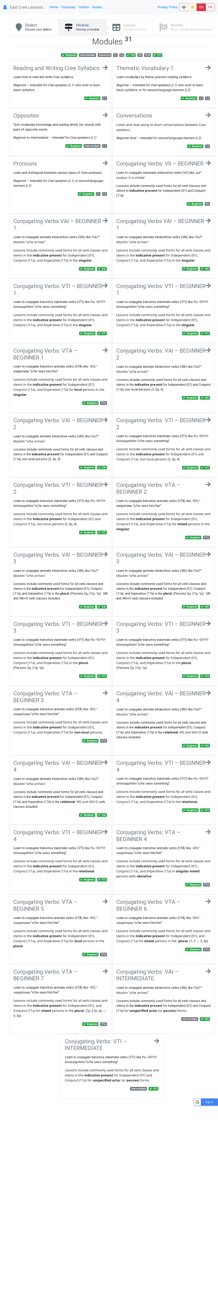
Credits (84, 7)
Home (54, 7)
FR (210, 7)
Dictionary (68, 7)
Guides (97, 7)
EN (201, 7)
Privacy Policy (167, 7)
